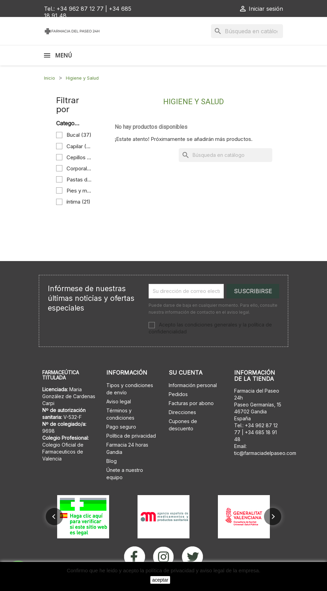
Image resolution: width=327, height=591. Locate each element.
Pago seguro (121, 427)
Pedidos (178, 394)
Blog (111, 461)
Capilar (79, 146)
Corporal (79, 168)
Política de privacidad (131, 436)
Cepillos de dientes (79, 157)
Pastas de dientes (79, 179)
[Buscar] (247, 31)
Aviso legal (118, 401)
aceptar (160, 580)
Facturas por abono (191, 403)
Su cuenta (186, 372)
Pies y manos (79, 190)
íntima (78, 201)
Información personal (193, 385)
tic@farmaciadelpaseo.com (265, 453)
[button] (54, 516)
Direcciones (182, 412)
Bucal (79, 135)
